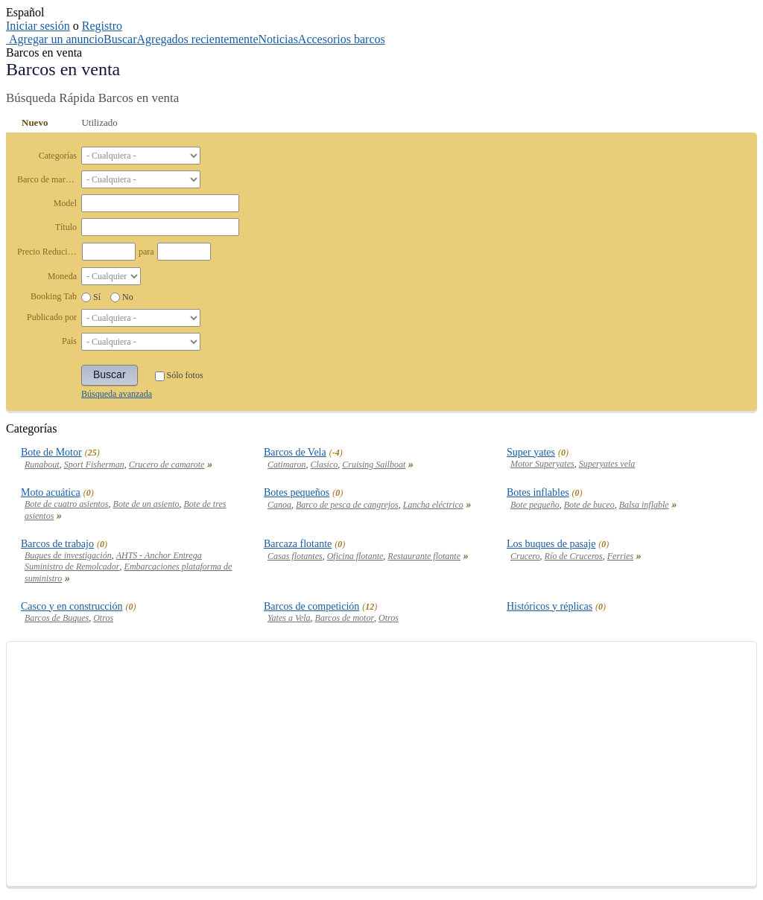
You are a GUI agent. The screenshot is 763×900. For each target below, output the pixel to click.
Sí (97, 297)
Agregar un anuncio (56, 39)
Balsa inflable (644, 505)
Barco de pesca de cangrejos (347, 505)
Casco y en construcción (71, 606)
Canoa (279, 505)
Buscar (120, 39)
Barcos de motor (345, 618)
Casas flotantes (295, 556)
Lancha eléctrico (433, 505)
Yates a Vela (289, 618)
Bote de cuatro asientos (67, 504)
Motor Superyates (542, 464)
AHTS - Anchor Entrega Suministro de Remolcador (113, 561)
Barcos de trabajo (57, 543)
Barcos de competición (311, 606)
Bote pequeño (535, 505)
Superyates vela (607, 464)
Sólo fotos (179, 375)
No (127, 297)
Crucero (525, 556)
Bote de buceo (589, 505)
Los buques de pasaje (551, 543)
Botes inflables (538, 492)
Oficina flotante (355, 556)
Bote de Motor (51, 452)
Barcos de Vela (295, 452)
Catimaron (286, 464)
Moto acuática (50, 492)
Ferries (620, 556)
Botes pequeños (296, 492)
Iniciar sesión (38, 25)
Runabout (42, 464)
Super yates (531, 452)
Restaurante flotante (423, 556)
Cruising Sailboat (373, 464)
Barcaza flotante (298, 543)
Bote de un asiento (146, 504)
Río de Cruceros (574, 556)
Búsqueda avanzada (116, 394)
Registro (102, 25)
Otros (103, 618)
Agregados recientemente (198, 39)
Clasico (324, 464)
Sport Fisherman (94, 464)
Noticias (278, 39)
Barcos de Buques (57, 618)
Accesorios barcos (341, 39)
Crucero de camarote (167, 464)
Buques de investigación (68, 555)
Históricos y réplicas (549, 606)
